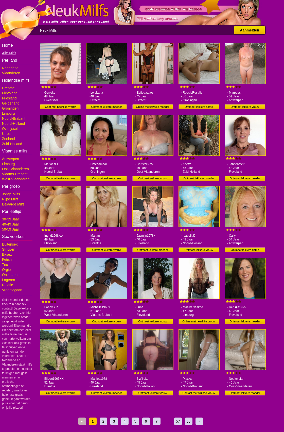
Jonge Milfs (11, 194)
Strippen (8, 249)
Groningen (10, 108)
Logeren (8, 280)
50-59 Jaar (10, 229)
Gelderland (11, 103)
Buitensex (9, 244)
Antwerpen (10, 159)
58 (189, 421)
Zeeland (8, 139)
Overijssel (9, 129)
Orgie (6, 270)
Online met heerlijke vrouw (198, 321)
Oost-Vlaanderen (15, 169)
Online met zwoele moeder (152, 106)
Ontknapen (11, 275)
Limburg (8, 113)
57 (178, 421)
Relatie (7, 285)
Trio (5, 265)
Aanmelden (249, 30)
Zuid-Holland (12, 144)
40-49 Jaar (10, 224)
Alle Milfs (9, 53)
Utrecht (7, 134)
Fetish (7, 259)
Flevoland (9, 93)
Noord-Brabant (13, 118)
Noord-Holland (13, 124)
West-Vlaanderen (15, 179)
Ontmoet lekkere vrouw (244, 106)
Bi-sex (7, 254)
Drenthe (8, 88)
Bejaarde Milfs (13, 204)
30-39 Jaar (10, 219)
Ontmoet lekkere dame (199, 106)
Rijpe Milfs (10, 199)
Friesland (9, 98)
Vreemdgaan (12, 290)
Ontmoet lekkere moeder (106, 106)
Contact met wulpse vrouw (199, 392)
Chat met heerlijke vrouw (60, 106)
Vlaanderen (11, 73)
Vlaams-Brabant (14, 174)
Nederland (10, 68)
